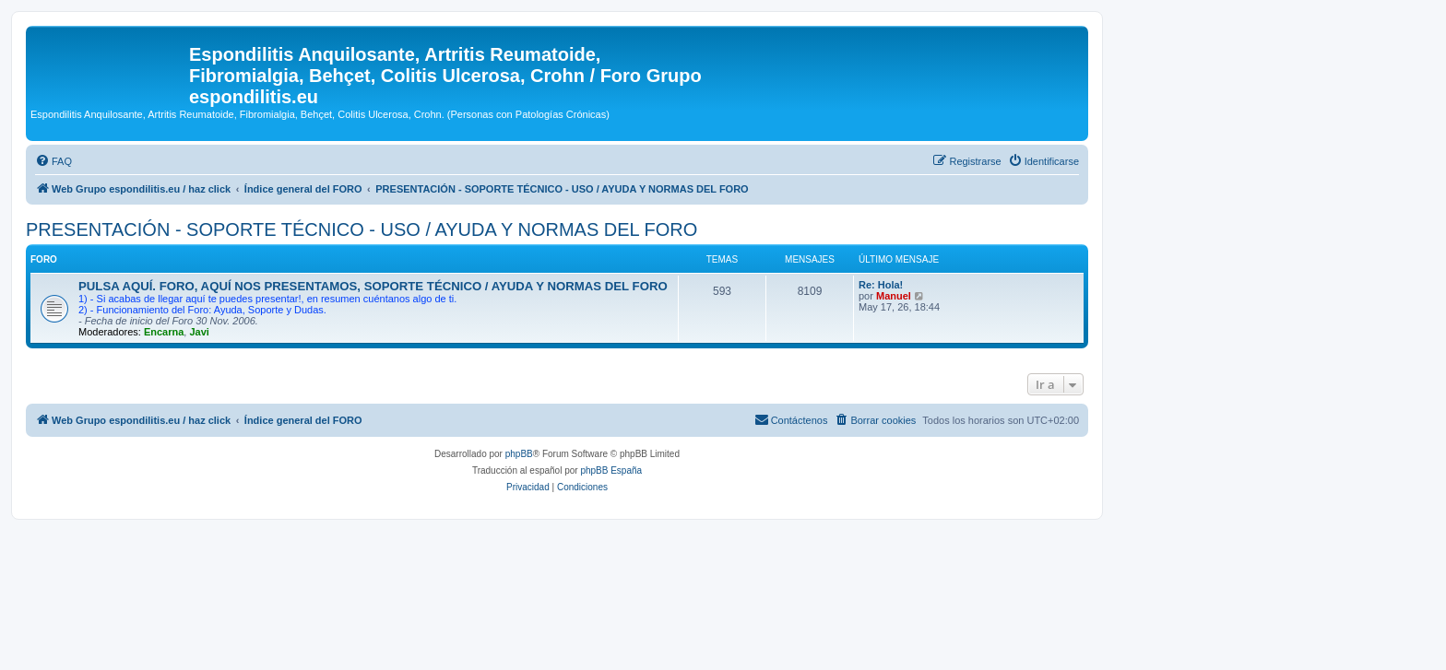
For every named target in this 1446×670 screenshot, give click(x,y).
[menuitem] (53, 161)
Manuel (893, 295)
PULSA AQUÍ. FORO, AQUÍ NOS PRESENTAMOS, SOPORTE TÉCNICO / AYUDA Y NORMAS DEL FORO (373, 286)
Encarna (164, 331)
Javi (198, 331)
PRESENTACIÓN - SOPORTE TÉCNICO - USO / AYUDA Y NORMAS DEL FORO (361, 229)
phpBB (519, 454)
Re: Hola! (881, 284)
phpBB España (611, 470)
